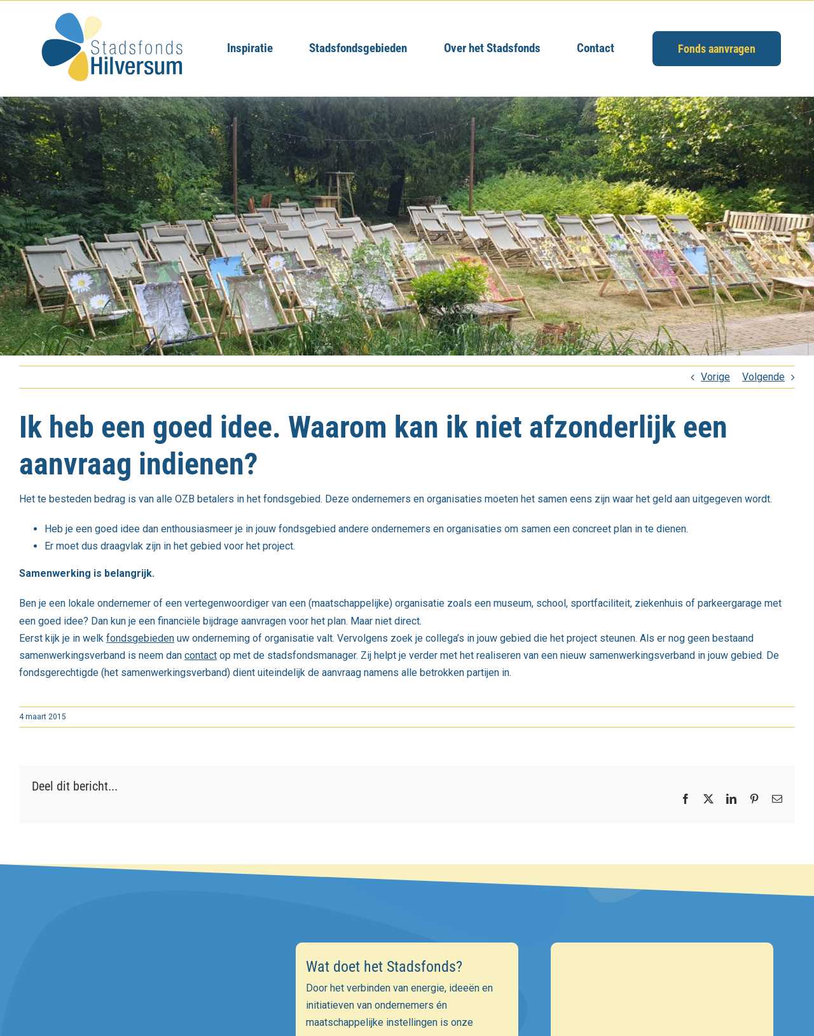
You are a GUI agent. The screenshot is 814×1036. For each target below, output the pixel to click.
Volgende (763, 377)
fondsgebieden (140, 638)
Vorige (715, 377)
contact (200, 655)
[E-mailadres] (151, 1022)
